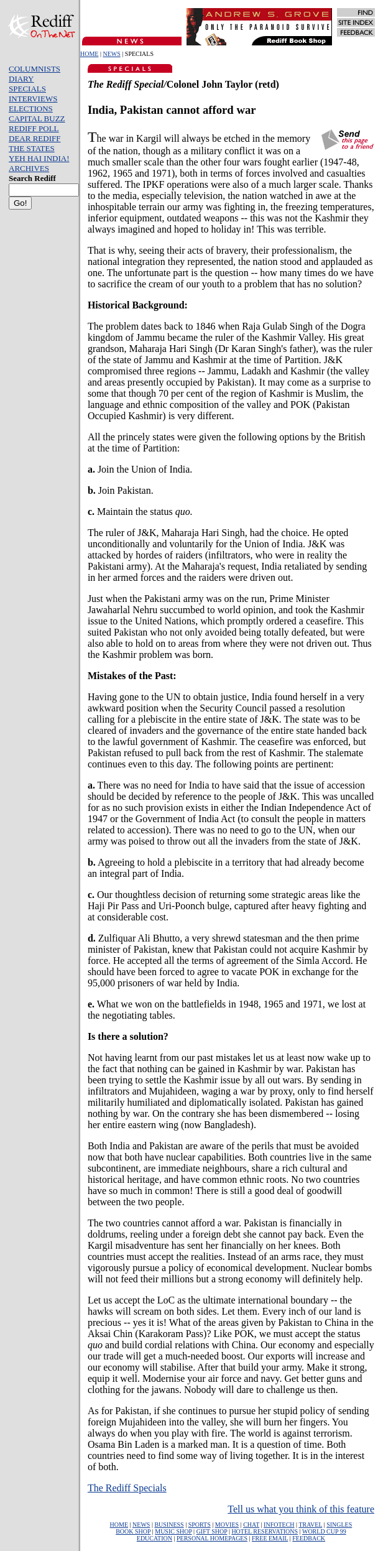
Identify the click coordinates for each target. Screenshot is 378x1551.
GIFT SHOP (212, 1531)
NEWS (111, 53)
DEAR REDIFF (34, 138)
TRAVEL (310, 1524)
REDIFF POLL (34, 128)
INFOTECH (279, 1524)
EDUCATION (154, 1538)
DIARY (21, 78)
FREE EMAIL (270, 1538)
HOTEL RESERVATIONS (264, 1531)
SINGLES (339, 1524)
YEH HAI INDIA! (39, 158)
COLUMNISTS (34, 68)
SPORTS (199, 1524)
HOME (89, 53)
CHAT (251, 1524)
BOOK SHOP (133, 1531)
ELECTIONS (31, 108)
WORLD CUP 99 (324, 1531)
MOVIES (227, 1524)
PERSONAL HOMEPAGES (212, 1538)
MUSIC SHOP (173, 1531)
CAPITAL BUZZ (37, 118)
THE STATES (32, 148)
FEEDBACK (308, 1538)
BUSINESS (168, 1524)
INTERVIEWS (33, 98)
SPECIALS (27, 88)
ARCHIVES (29, 168)
